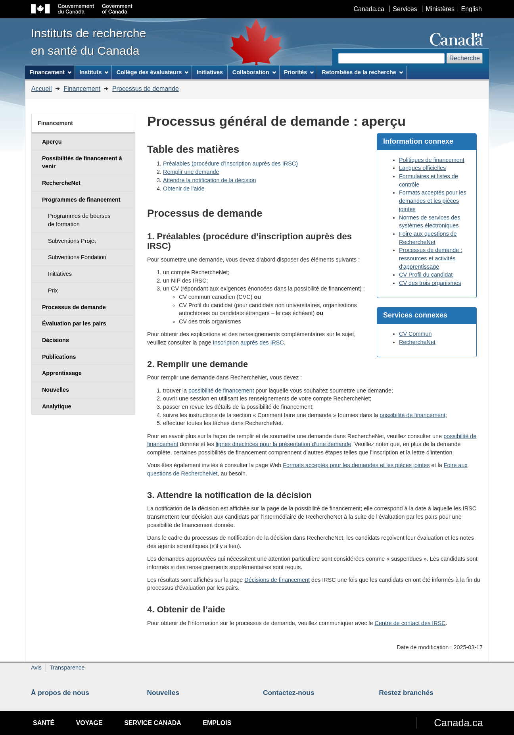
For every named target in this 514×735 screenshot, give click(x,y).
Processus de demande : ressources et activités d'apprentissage (430, 258)
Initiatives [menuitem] (210, 72)
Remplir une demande (191, 172)
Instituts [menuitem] (93, 72)
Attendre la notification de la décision (209, 180)
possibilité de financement (221, 390)
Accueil (41, 88)
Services (405, 9)
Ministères (440, 9)
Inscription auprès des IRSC (248, 342)
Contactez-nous (289, 693)
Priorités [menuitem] (299, 72)
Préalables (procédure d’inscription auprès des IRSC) (230, 163)
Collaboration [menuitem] (254, 72)
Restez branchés (406, 693)
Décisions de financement (277, 580)
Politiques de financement (431, 160)
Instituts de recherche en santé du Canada (88, 41)
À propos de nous (60, 693)
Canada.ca (369, 9)
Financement (81, 88)
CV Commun (415, 334)
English (471, 9)
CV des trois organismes (430, 283)
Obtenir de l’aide (184, 188)
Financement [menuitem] (50, 72)
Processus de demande (145, 88)
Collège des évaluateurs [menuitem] (153, 72)
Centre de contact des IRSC (410, 623)
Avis (36, 667)
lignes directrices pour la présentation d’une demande (283, 444)
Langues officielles (422, 168)
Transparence (67, 667)
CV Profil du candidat (426, 274)
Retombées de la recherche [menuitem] (362, 72)
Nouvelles (163, 693)
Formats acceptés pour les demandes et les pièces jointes (432, 200)
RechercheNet (417, 342)
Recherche (464, 58)
